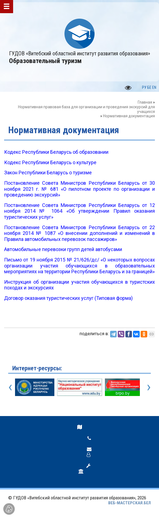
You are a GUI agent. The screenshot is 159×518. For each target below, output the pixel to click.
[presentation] (10, 387)
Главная (145, 102)
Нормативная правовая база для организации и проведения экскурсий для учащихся (86, 109)
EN (154, 87)
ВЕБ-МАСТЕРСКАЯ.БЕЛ (129, 502)
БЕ (149, 87)
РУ (144, 87)
